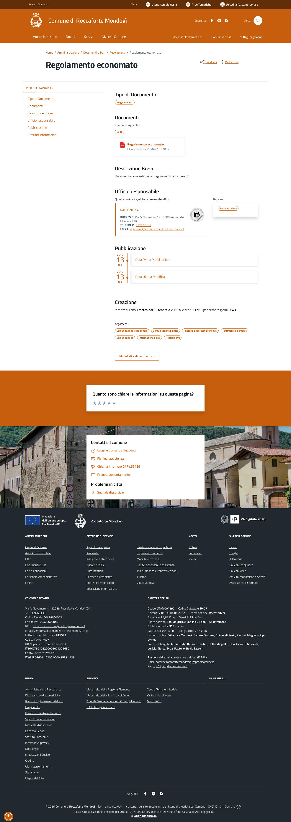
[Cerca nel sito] (258, 20)
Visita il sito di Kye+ (159, 695)
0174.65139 (143, 225)
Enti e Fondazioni (35, 571)
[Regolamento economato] (122, 145)
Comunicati (195, 553)
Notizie (193, 547)
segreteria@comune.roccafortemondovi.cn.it (60, 630)
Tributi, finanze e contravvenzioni (157, 571)
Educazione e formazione (101, 588)
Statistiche (32, 772)
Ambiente (92, 553)
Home (49, 52)
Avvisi (192, 559)
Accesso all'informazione (187, 37)
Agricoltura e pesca (98, 547)
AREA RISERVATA (143, 816)
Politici (29, 582)
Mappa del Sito (34, 778)
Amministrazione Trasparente (43, 689)
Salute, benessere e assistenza (156, 565)
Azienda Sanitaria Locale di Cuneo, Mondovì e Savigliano (121, 701)
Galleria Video (237, 571)
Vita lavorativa (146, 582)
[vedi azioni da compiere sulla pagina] (228, 62)
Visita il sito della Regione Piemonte (108, 689)
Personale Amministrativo (41, 576)
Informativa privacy (37, 742)
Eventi (233, 547)
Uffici (28, 559)
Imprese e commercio (150, 553)
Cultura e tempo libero (100, 582)
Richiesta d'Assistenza (39, 725)
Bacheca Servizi (35, 731)
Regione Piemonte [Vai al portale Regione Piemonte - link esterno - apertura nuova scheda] (38, 4)
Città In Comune (225, 806)
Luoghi (233, 553)
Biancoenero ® (160, 811)
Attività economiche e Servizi (247, 576)
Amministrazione (68, 52)
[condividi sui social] (208, 62)
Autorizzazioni (95, 571)
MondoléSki (154, 701)
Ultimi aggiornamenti (38, 766)
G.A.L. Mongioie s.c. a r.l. (100, 707)
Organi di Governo (36, 547)
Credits (29, 760)
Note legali (32, 748)
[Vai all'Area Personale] (239, 4)
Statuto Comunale (36, 737)
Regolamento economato (145, 144)
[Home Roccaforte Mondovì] (78, 20)
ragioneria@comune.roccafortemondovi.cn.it (157, 229)
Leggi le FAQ (33, 707)
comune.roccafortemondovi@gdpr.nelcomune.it (185, 662)
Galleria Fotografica (241, 565)
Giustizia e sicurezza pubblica (154, 547)
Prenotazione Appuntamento (43, 713)
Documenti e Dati (94, 52)
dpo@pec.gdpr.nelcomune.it (170, 666)
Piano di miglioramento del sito (44, 701)
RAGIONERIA (129, 209)
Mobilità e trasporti (148, 559)
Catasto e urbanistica (99, 576)
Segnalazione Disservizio (40, 719)
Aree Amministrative (38, 553)
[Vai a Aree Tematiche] (198, 4)
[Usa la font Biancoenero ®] (161, 4)
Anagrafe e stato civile (100, 559)
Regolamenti (117, 52)
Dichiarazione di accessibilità (42, 695)
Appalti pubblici (95, 565)
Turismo (141, 576)
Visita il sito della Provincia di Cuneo (108, 695)
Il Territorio (235, 559)
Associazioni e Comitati (243, 582)
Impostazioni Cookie (37, 754)
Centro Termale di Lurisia (162, 689)
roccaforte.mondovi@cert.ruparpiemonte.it (59, 626)
